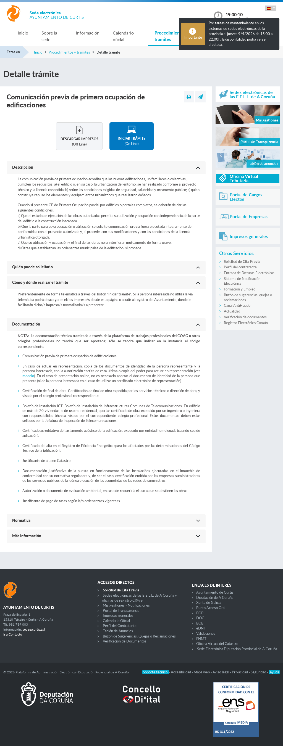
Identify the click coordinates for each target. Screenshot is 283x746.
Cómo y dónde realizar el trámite (40, 282)
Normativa (21, 520)
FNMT (201, 638)
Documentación (26, 324)
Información (87, 32)
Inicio (23, 32)
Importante (193, 37)
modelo (28, 376)
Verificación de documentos (245, 317)
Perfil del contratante (240, 267)
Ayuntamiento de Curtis (215, 592)
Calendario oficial (123, 36)
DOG (200, 618)
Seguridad (259, 672)
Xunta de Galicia (208, 602)
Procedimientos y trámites (171, 36)
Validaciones (205, 633)
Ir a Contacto (12, 634)
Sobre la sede (49, 36)
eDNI (200, 628)
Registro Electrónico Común (246, 323)
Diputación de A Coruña (214, 597)
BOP (199, 613)
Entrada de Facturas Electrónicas (249, 273)
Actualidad (232, 311)
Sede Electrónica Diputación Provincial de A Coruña (237, 649)
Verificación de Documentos (124, 641)
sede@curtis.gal (34, 629)
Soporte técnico (155, 672)
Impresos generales (118, 615)
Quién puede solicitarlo (32, 266)
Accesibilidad (181, 672)
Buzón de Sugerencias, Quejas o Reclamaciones (139, 636)
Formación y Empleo (239, 289)
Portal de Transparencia (121, 610)
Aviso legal (221, 672)
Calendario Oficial (116, 620)
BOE (199, 623)
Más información (26, 535)
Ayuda (274, 672)
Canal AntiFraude (237, 305)
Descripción (22, 167)
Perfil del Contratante (120, 625)
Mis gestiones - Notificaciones (126, 605)
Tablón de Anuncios (118, 631)
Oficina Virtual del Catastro (217, 643)
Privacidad (240, 672)
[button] (270, 8)
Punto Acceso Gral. (211, 607)
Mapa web (202, 672)
